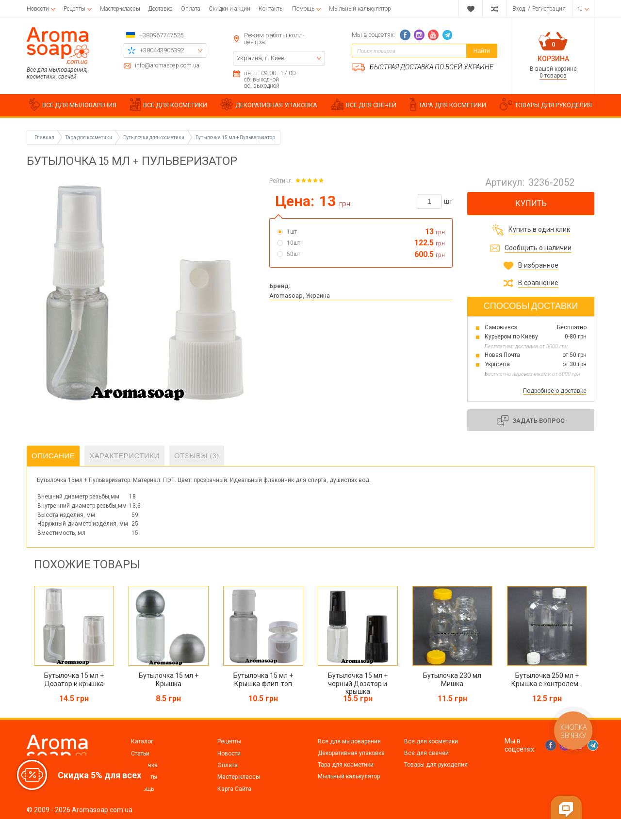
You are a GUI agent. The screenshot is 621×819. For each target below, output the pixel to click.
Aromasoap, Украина (299, 295)
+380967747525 (161, 35)
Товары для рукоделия (436, 764)
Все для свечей (426, 753)
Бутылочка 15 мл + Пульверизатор (235, 137)
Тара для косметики (346, 764)
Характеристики (124, 455)
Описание (53, 455)
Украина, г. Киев (261, 58)
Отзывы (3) (196, 455)
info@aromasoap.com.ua (167, 66)
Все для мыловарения (349, 741)
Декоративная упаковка (351, 753)
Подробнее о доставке (555, 390)
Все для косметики (431, 741)
